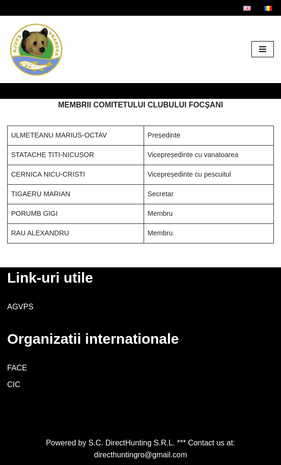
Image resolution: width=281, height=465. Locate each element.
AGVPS (20, 307)
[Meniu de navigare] (262, 49)
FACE (17, 368)
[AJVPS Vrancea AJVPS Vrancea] (35, 49)
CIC (14, 384)
